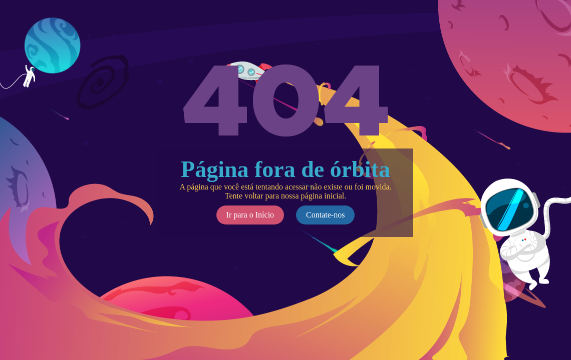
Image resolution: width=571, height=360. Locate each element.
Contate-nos (325, 214)
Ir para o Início (250, 214)
